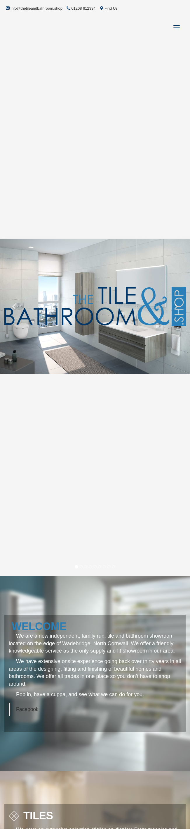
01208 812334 (81, 8)
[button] (14, 306)
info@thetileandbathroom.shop (34, 8)
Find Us (108, 8)
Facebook (27, 709)
